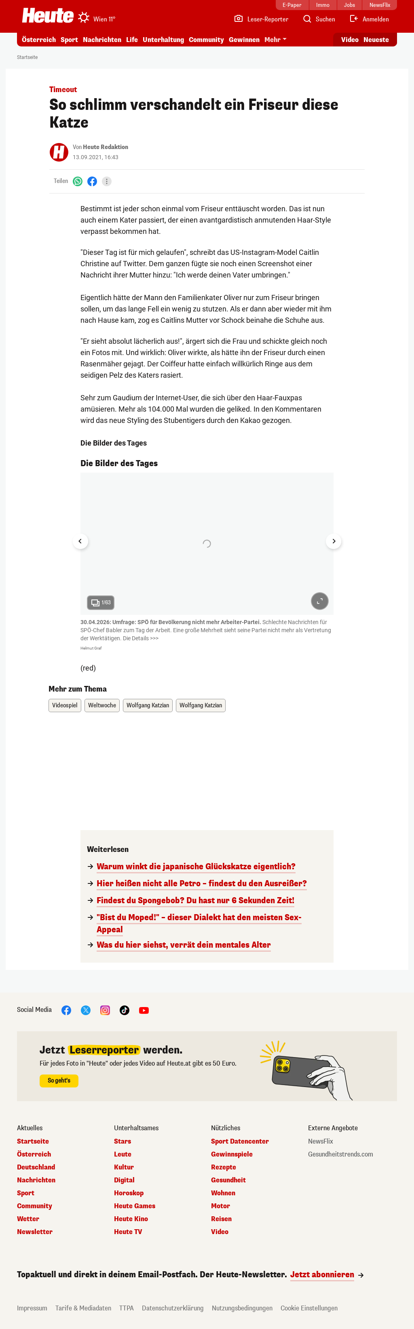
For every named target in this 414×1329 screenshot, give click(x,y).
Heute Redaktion (105, 147)
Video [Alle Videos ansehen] (350, 40)
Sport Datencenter (240, 1142)
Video (219, 1232)
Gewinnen (244, 40)
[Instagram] (105, 1010)
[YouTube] (144, 1010)
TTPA (126, 1308)
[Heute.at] (48, 15)
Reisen (221, 1219)
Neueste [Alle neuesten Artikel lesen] (376, 40)
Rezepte (223, 1167)
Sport (69, 40)
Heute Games (134, 1206)
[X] (86, 1010)
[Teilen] (107, 181)
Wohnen (223, 1193)
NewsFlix (320, 1142)
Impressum (32, 1308)
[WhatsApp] (77, 181)
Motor (220, 1206)
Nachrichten (102, 40)
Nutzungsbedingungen (242, 1308)
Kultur (124, 1167)
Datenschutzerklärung (173, 1308)
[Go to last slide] (80, 541)
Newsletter (35, 1232)
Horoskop (129, 1193)
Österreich (39, 40)
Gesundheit (228, 1180)
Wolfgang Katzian (148, 705)
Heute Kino (131, 1219)
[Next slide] (333, 541)
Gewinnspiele (232, 1154)
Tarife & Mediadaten (83, 1308)
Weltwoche (102, 705)
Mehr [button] (272, 40)
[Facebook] (92, 181)
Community (206, 40)
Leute (122, 1154)
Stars (122, 1142)
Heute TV (128, 1232)
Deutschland (36, 1167)
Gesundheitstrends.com (340, 1154)
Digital (124, 1180)
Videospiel (65, 705)
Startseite (27, 57)
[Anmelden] (369, 19)
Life (132, 40)
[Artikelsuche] (318, 19)
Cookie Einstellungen (309, 1308)
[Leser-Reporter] (261, 19)
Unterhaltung (163, 40)
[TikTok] (124, 1010)
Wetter (28, 1219)
